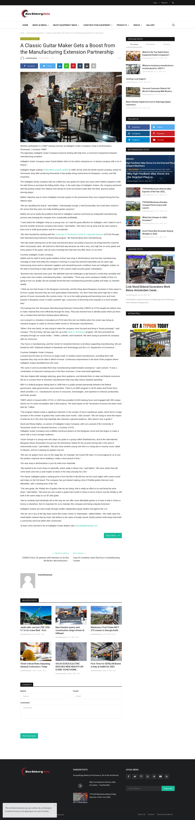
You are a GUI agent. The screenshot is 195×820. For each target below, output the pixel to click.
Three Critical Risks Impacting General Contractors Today (35, 665)
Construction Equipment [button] (97, 25)
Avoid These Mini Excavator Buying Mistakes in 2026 (157, 232)
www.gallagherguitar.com (86, 525)
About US (141, 814)
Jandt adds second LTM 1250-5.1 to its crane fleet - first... (35, 629)
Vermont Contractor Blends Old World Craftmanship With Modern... (157, 89)
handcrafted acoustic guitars (56, 170)
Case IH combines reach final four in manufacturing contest (96, 559)
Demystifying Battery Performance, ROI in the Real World (95, 775)
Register (165, 2)
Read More (113, 535)
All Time (166, 44)
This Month (150, 44)
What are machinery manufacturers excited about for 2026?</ (158, 66)
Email (75, 691)
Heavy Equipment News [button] (66, 25)
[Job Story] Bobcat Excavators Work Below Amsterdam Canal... (148, 288)
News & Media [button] (40, 25)
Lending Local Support (136, 79)
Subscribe (168, 788)
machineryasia (28, 59)
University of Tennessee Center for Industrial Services (79, 234)
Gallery (150, 25)
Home (25, 25)
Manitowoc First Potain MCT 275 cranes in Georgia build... (105, 629)
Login (155, 2)
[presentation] (40, 726)
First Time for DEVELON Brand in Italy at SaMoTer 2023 (106, 665)
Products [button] (123, 25)
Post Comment (29, 736)
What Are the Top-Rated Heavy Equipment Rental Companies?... (156, 53)
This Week (134, 44)
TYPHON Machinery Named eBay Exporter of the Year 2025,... (156, 190)
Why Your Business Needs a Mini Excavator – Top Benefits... (103, 783)
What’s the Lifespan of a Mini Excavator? (154, 218)
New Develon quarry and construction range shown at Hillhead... (70, 630)
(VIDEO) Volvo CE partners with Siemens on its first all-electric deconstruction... (45, 559)
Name (23, 691)
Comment (25, 702)
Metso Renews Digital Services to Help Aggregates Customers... (148, 103)
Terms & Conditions (165, 814)
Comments (27, 684)
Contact (151, 814)
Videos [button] (137, 25)
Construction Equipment (35, 33)
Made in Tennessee (76, 332)
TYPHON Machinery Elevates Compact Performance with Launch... (154, 205)
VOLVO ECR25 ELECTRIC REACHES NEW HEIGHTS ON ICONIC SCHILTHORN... (69, 666)
